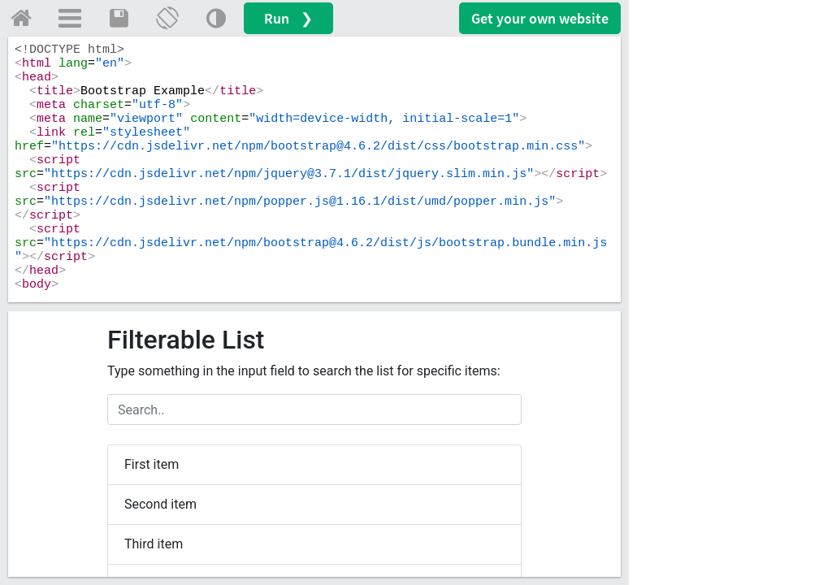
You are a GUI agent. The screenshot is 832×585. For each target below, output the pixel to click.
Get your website (540, 18)
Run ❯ (288, 18)
